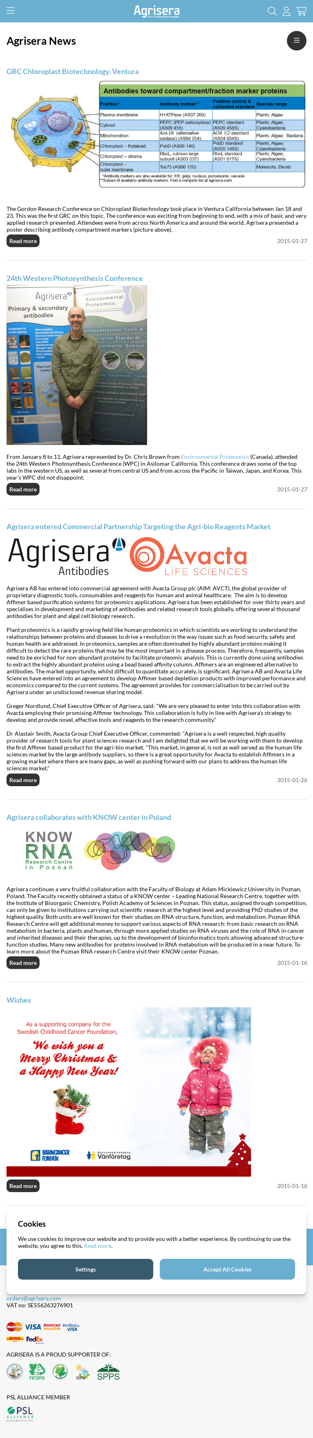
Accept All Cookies (227, 1269)
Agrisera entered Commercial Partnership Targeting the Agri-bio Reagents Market (139, 526)
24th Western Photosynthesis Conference (75, 278)
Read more (23, 240)
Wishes (19, 999)
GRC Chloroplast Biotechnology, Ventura (73, 71)
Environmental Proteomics (215, 456)
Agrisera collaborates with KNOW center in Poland (89, 817)
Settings (85, 1269)
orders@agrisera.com (34, 1298)
